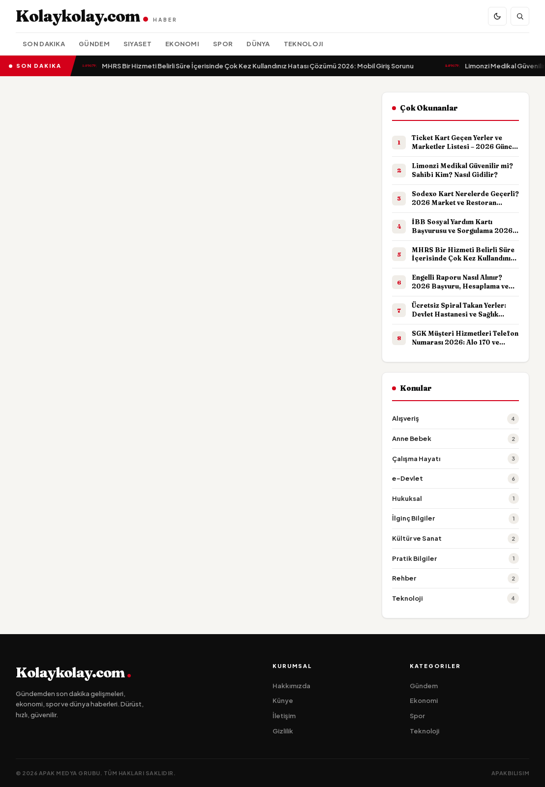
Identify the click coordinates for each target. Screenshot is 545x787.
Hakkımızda (291, 686)
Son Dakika (44, 44)
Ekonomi (182, 44)
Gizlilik (282, 731)
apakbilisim (510, 773)
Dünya (258, 44)
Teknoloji (304, 44)
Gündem (94, 44)
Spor (223, 44)
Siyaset (137, 44)
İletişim (284, 716)
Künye (282, 700)
